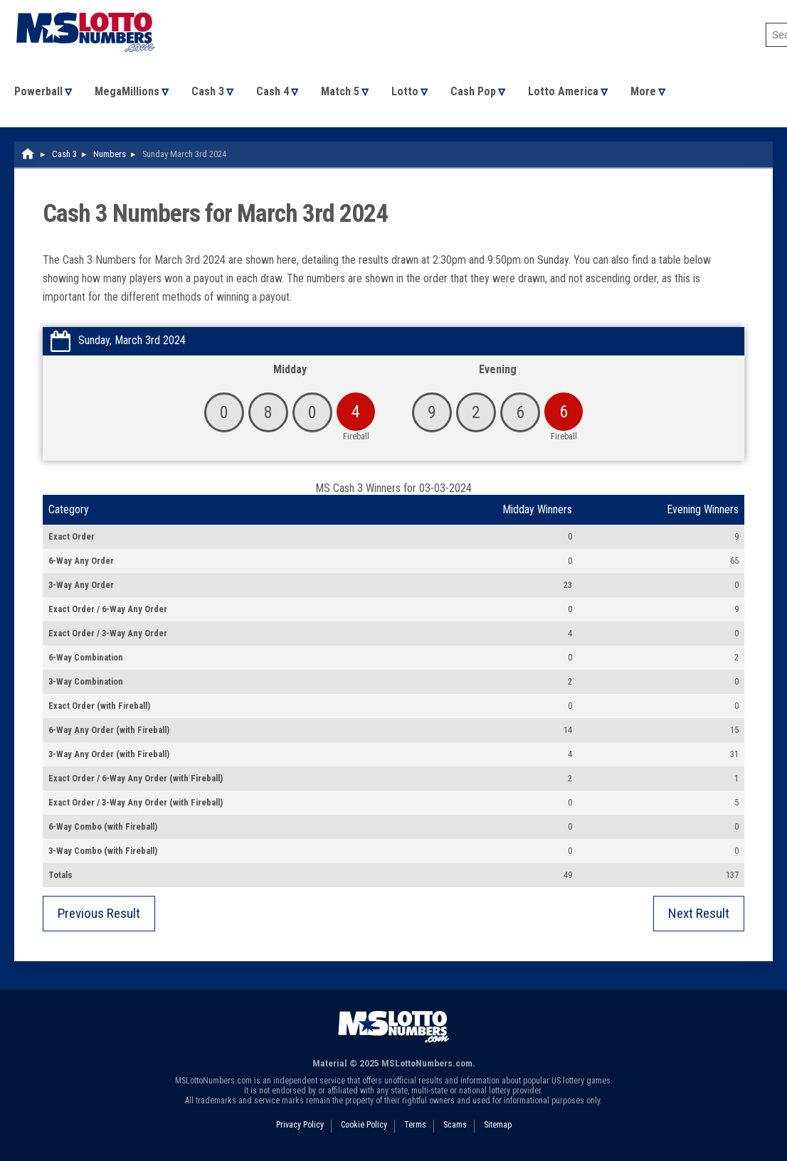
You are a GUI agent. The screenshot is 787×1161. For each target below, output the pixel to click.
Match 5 (340, 91)
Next (698, 913)
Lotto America (563, 91)
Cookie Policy (364, 1125)
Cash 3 (207, 91)
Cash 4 (272, 91)
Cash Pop (473, 91)
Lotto (404, 91)
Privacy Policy (300, 1125)
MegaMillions (127, 91)
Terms (415, 1125)
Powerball (38, 91)
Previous (99, 913)
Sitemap (498, 1125)
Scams (455, 1125)
